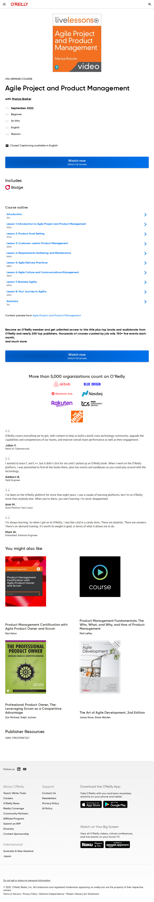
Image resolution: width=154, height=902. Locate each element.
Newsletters (49, 798)
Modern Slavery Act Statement (82, 893)
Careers (8, 798)
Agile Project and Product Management (57, 315)
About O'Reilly (13, 786)
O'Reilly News (11, 803)
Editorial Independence (51, 893)
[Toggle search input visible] (150, 4)
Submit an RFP (12, 823)
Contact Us (49, 793)
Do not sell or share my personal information (26, 880)
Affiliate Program (13, 818)
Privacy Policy (50, 803)
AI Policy (47, 808)
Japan (7, 856)
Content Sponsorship (16, 834)
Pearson (16, 134)
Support (48, 786)
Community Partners (15, 813)
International (13, 844)
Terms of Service (12, 893)
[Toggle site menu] (4, 4)
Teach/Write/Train (14, 793)
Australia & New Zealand (18, 851)
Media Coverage (13, 808)
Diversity (8, 828)
